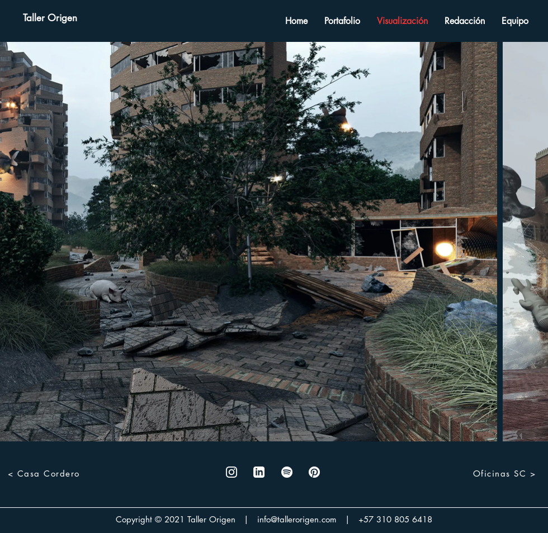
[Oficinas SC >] (505, 473)
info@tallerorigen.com (297, 519)
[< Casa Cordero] (44, 473)
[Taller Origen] (50, 18)
